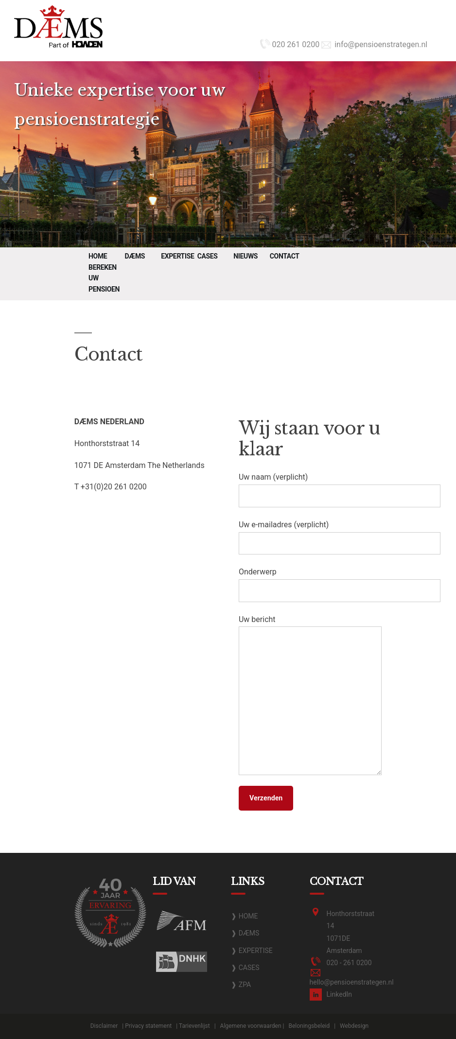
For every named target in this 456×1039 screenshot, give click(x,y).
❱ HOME (244, 916)
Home (97, 256)
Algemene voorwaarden (250, 1025)
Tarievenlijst (194, 1025)
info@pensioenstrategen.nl (374, 44)
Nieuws (245, 256)
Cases (207, 256)
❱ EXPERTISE (252, 950)
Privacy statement (148, 1025)
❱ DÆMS (245, 933)
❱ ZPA (241, 984)
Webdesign (354, 1025)
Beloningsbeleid (309, 1025)
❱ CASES (245, 967)
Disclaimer (104, 1025)
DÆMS (135, 256)
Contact (284, 256)
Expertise (177, 256)
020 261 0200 (289, 44)
